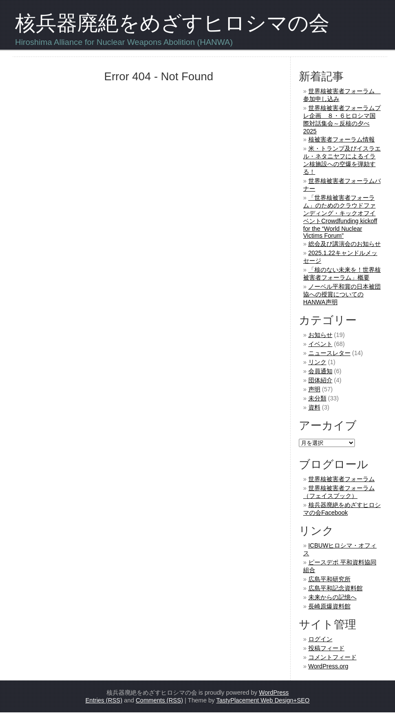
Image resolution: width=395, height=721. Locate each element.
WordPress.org (328, 666)
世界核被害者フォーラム (341, 478)
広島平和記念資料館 (335, 588)
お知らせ (320, 334)
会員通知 (320, 371)
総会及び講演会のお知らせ (344, 243)
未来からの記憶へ (332, 597)
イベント (320, 343)
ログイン (320, 639)
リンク (317, 362)
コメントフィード (332, 657)
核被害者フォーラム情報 (341, 139)
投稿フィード (326, 648)
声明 (314, 389)
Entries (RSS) (103, 700)
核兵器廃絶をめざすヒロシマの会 (172, 23)
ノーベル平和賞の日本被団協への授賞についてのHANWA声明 (342, 294)
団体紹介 (320, 380)
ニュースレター (329, 352)
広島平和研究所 (329, 579)
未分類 (317, 398)
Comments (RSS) (159, 700)
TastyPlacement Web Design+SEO (263, 700)
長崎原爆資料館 (329, 606)
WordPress (273, 692)
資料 (314, 407)
